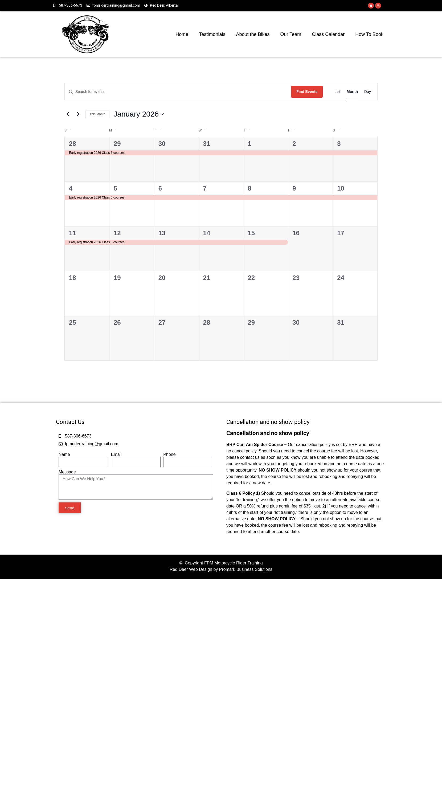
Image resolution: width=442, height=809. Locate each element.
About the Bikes (253, 34)
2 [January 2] (294, 143)
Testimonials (212, 34)
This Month (97, 114)
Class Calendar (328, 34)
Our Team (290, 34)
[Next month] (78, 114)
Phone (169, 454)
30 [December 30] (162, 143)
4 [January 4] (70, 188)
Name (64, 454)
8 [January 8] (249, 188)
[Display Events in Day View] (367, 91)
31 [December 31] (206, 143)
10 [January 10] (340, 188)
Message (67, 472)
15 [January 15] (251, 233)
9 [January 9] (294, 188)
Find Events (306, 91)
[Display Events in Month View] (352, 91)
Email (116, 454)
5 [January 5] (115, 188)
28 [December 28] (72, 143)
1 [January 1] (249, 143)
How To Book (369, 34)
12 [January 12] (117, 233)
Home (182, 34)
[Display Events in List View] (337, 91)
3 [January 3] (339, 143)
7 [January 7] (205, 188)
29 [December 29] (117, 143)
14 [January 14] (206, 233)
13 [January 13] (162, 233)
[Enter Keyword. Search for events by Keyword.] (178, 91)
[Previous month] (67, 114)
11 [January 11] (72, 233)
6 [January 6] (160, 188)
